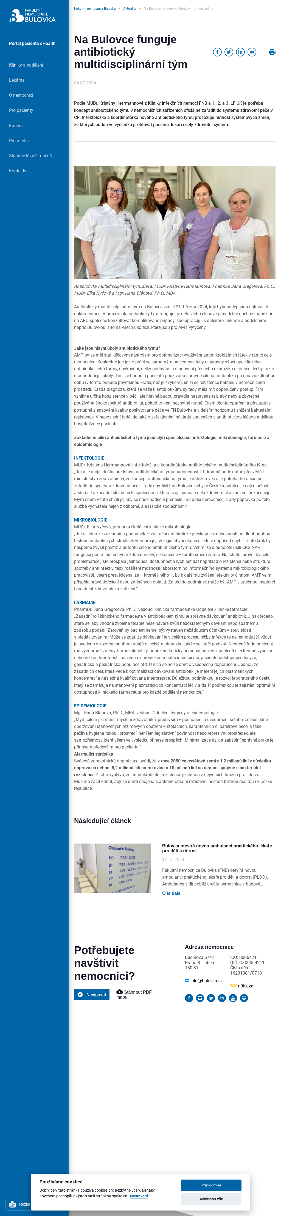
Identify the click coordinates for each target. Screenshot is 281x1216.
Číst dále (171, 893)
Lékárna (17, 80)
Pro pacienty (21, 110)
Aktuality (129, 8)
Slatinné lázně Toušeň (30, 155)
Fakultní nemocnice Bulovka (95, 8)
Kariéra (16, 125)
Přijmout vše (211, 1185)
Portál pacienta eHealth (32, 43)
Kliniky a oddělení (26, 65)
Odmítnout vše (211, 1198)
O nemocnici (21, 95)
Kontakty (17, 170)
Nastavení (139, 1196)
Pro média (19, 140)
